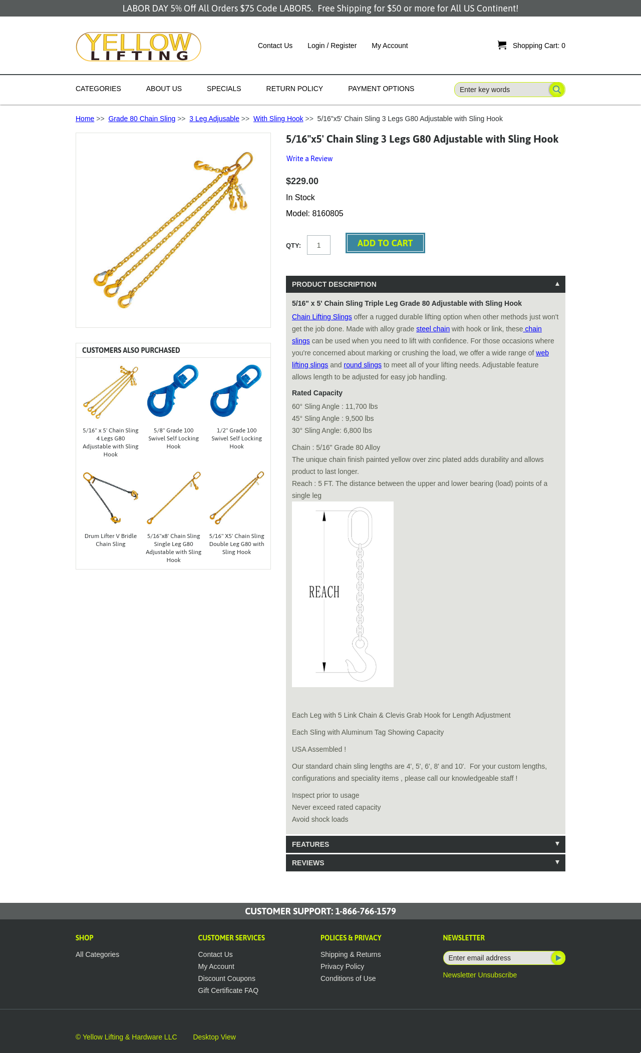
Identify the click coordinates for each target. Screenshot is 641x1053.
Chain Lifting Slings (322, 317)
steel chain (433, 329)
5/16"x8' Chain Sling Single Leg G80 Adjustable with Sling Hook (173, 548)
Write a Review (309, 159)
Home (85, 119)
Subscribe (557, 958)
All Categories (97, 954)
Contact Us (275, 46)
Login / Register (332, 46)
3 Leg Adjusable (214, 119)
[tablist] (425, 573)
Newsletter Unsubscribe (480, 975)
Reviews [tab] (308, 863)
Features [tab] (310, 844)
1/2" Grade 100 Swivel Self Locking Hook (236, 438)
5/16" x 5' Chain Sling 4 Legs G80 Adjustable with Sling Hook (110, 442)
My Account (390, 46)
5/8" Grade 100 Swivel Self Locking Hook (173, 438)
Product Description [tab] (334, 284)
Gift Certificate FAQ (228, 990)
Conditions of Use (348, 978)
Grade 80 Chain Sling (141, 119)
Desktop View (214, 1037)
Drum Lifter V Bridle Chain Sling (111, 540)
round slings (363, 365)
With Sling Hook (278, 119)
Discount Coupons (226, 978)
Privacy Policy (342, 966)
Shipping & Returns (350, 954)
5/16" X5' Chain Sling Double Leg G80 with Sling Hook (236, 544)
